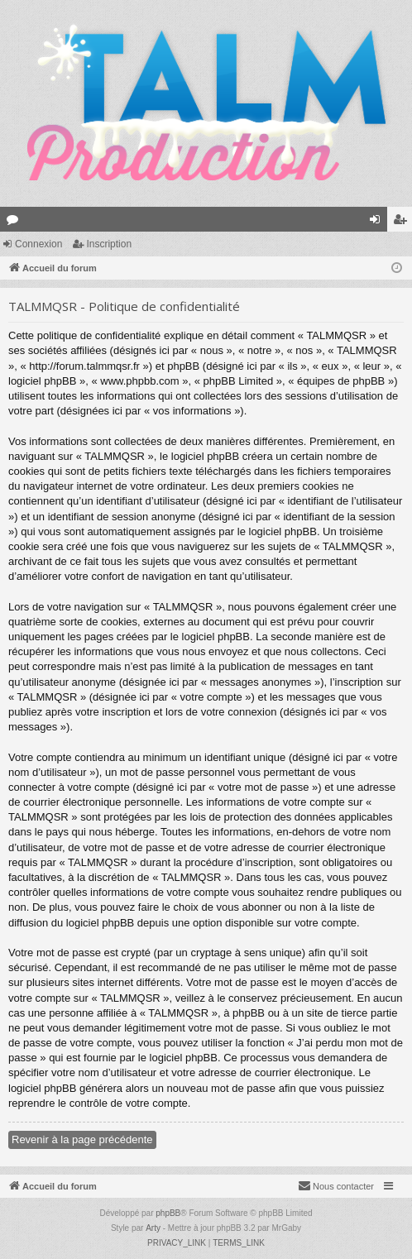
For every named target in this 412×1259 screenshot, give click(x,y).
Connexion (38, 244)
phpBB (168, 1213)
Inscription (109, 244)
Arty (153, 1228)
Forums (16, 222)
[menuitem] (336, 1186)
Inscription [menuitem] (403, 222)
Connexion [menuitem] (378, 222)
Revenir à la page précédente (82, 1139)
